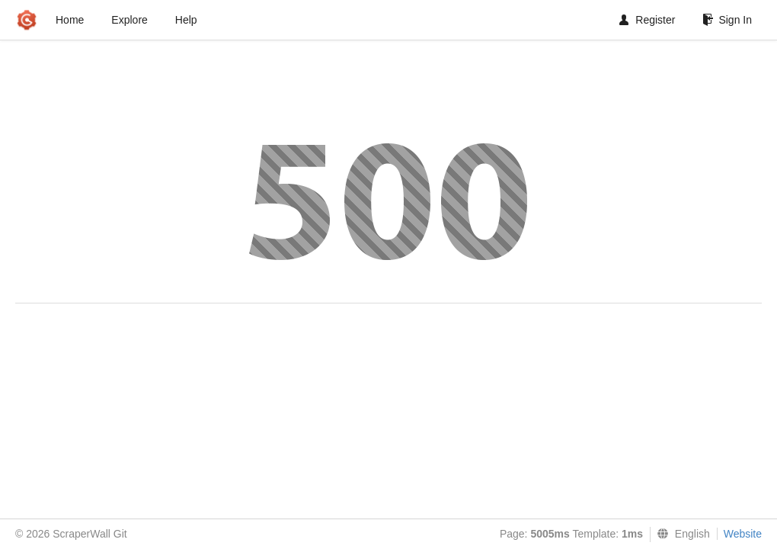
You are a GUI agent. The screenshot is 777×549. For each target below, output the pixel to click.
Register (647, 20)
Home (70, 20)
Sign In (727, 20)
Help (186, 20)
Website (743, 534)
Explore (129, 20)
